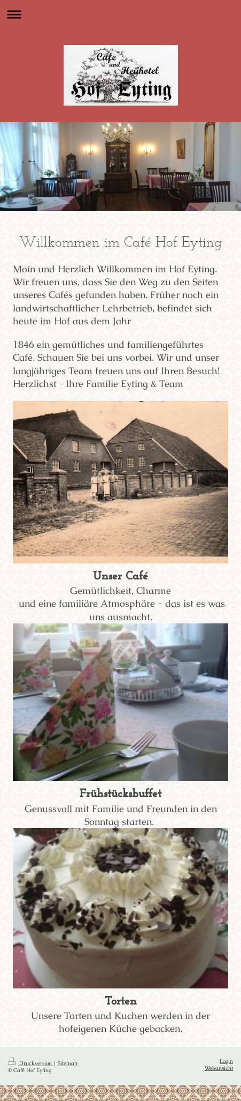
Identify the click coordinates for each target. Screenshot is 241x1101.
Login (226, 1061)
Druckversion (30, 1063)
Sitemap (67, 1063)
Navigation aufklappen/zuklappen (120, 14)
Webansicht (219, 1068)
